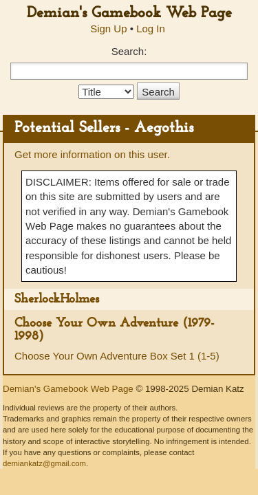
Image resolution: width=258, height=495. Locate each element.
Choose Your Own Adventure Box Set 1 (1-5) (116, 356)
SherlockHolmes (56, 299)
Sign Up (108, 28)
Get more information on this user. (92, 154)
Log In (150, 28)
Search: (129, 51)
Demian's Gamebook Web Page (129, 13)
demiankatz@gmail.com (44, 463)
